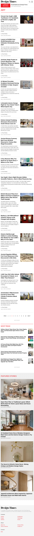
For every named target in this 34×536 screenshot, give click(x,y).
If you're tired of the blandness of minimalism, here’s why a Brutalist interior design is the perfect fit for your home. (9, 110)
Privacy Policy (28, 511)
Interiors (2, 519)
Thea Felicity (4, 33)
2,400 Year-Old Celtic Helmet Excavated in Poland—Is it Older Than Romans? (10, 276)
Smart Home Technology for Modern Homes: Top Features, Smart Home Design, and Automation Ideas (13, 338)
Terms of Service (4, 526)
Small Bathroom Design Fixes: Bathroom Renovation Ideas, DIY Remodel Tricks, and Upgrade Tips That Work (12, 360)
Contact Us (19, 526)
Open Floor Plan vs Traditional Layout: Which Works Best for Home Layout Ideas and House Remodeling (16, 403)
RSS (2, 531)
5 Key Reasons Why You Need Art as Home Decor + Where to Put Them (9, 160)
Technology (19, 518)
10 (25, 315)
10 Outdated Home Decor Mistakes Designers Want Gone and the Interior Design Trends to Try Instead (16, 434)
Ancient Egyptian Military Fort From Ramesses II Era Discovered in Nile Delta (9, 256)
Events (18, 519)
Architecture (20, 516)
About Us (3, 524)
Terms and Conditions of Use (18, 511)
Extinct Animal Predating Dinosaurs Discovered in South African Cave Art (9, 121)
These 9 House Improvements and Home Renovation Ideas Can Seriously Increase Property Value (14, 353)
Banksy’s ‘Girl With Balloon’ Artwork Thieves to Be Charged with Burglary (10, 217)
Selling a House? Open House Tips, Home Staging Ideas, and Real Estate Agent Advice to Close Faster (14, 330)
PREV (5, 315)
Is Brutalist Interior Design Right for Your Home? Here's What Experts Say (10, 104)
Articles (2, 516)
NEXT (29, 315)
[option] (22, 5)
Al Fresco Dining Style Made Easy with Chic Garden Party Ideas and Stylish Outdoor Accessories (12, 345)
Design (2, 518)
